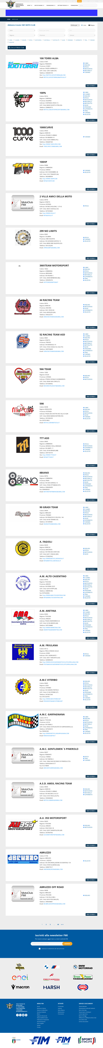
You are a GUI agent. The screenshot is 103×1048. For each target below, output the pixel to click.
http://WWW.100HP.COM (50, 179)
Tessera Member (83, 1006)
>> (62, 924)
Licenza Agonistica (83, 1014)
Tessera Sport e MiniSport (85, 1012)
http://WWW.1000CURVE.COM (51, 144)
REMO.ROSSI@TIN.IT (49, 736)
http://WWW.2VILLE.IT (49, 213)
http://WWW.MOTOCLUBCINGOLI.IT (53, 558)
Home (8, 19)
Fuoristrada (60, 1006)
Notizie (38, 1025)
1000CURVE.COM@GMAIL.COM (53, 146)
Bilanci (38, 1014)
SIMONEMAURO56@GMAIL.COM (53, 869)
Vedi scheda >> (91, 86)
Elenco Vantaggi (82, 1016)
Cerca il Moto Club (16, 47)
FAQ (74, 1)
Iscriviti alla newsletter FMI (51, 935)
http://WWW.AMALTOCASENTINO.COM (54, 595)
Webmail (100, 1)
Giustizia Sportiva (41, 1021)
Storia (38, 1006)
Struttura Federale (41, 1012)
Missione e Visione (41, 1008)
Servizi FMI (69, 1)
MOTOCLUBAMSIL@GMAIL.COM (53, 800)
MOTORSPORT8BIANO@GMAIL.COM (54, 492)
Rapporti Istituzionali (42, 1016)
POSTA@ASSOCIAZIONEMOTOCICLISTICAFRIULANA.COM (60, 664)
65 (58, 924)
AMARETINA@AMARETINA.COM (53, 630)
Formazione (74, 5)
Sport (29, 5)
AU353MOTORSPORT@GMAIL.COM (54, 835)
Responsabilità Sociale (42, 1017)
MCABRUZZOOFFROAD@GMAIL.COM (54, 904)
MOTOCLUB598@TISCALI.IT (52, 423)
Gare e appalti (40, 1023)
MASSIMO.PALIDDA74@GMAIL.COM (54, 386)
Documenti (85, 1)
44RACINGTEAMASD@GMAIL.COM (54, 317)
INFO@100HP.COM (49, 181)
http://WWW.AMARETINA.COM (52, 627)
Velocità (60, 1008)
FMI (30, 1)
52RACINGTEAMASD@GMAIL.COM (54, 351)
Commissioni (43, 1)
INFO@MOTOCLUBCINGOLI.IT (52, 561)
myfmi (79, 1)
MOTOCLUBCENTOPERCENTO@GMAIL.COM (56, 110)
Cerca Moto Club (83, 1019)
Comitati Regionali (52, 1)
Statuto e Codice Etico (42, 1010)
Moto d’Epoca (61, 1010)
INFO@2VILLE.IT (48, 215)
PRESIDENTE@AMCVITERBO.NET (53, 701)
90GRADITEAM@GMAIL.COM (52, 524)
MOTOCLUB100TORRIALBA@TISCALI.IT (55, 77)
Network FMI (92, 1)
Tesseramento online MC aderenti (87, 1008)
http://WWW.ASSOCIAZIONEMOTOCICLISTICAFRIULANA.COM (60, 662)
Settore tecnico (62, 5)
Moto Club (62, 1)
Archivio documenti (83, 1021)
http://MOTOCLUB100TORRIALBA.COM (54, 75)
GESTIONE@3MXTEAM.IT (51, 282)
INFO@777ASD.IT (49, 457)
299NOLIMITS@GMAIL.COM (52, 248)
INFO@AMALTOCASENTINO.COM (53, 597)
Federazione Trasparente (43, 1019)
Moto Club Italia (83, 1010)
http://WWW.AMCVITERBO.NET (52, 699)
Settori (35, 1)
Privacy (38, 1027)
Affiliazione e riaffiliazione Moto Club (87, 1017)
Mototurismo (39, 5)
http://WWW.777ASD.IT (49, 455)
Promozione (50, 5)
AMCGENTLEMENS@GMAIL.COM (53, 768)
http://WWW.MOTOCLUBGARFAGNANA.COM (56, 733)
